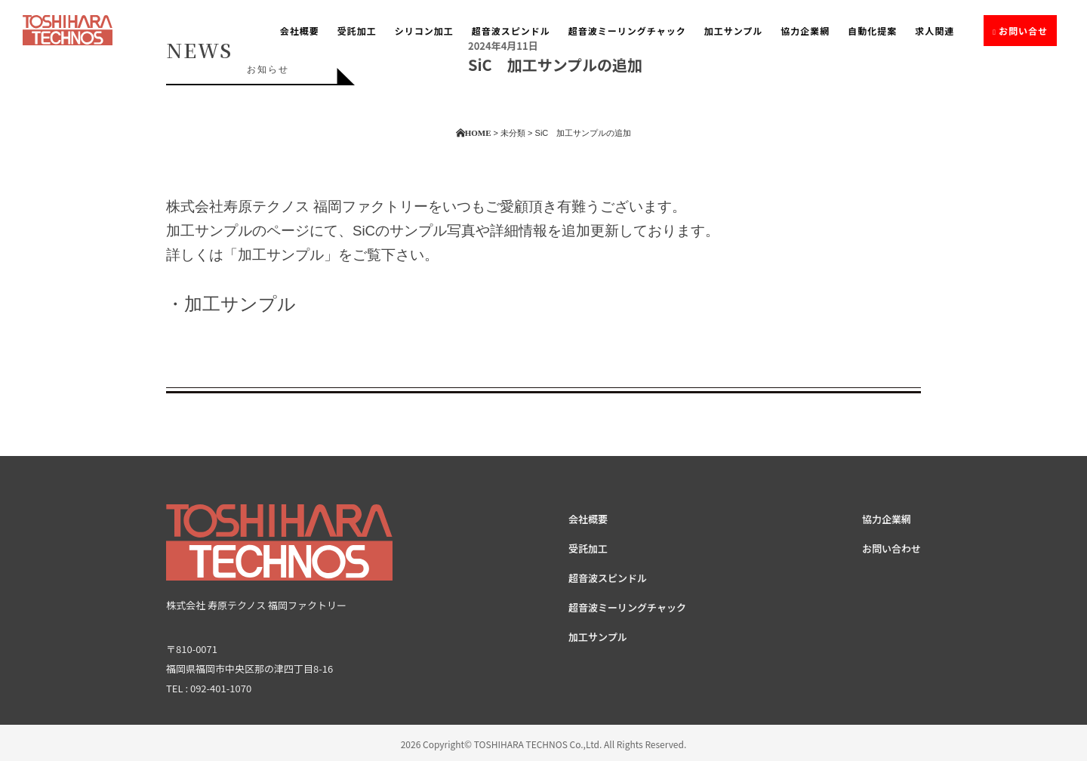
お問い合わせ (891, 548)
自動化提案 (872, 30)
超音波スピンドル (511, 30)
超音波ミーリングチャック (627, 30)
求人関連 (934, 30)
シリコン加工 (424, 30)
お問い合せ (1023, 30)
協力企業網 (805, 30)
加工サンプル (733, 30)
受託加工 (357, 30)
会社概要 (299, 30)
